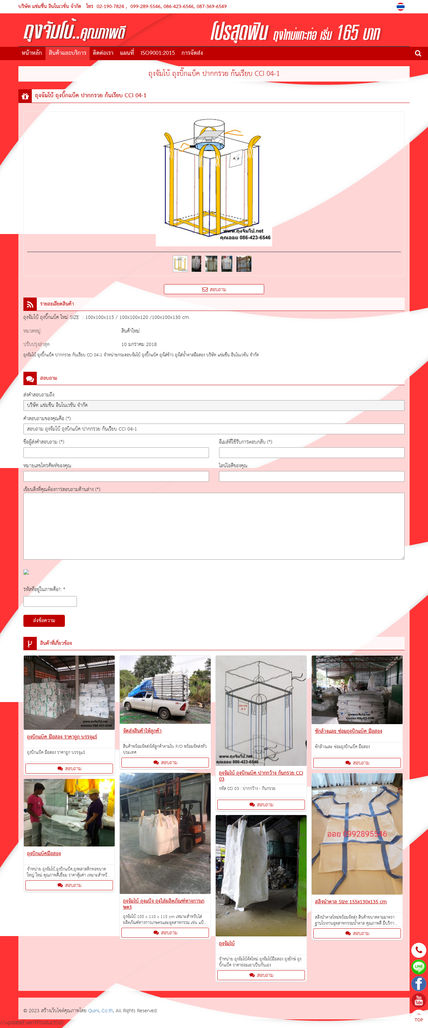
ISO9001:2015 (158, 53)
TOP (419, 1018)
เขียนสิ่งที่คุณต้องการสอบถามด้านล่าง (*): (62, 489)
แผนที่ (127, 53)
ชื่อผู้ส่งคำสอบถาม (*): (44, 442)
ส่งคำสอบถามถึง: (39, 394)
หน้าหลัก (32, 53)
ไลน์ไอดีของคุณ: (233, 465)
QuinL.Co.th (100, 1010)
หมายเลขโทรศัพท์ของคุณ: (47, 465)
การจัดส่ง (192, 53)
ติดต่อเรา (103, 53)
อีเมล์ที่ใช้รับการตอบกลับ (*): (246, 442)
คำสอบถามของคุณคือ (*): (47, 418)
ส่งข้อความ (44, 620)
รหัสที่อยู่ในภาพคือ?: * (44, 589)
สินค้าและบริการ (67, 53)
